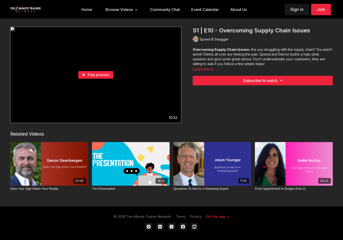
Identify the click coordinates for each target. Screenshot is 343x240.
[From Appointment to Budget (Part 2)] (294, 188)
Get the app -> (217, 216)
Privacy (196, 216)
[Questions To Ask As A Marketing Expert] (212, 188)
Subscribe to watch (263, 80)
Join (321, 9)
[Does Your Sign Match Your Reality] (49, 188)
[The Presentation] (131, 188)
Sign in (296, 9)
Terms (181, 216)
